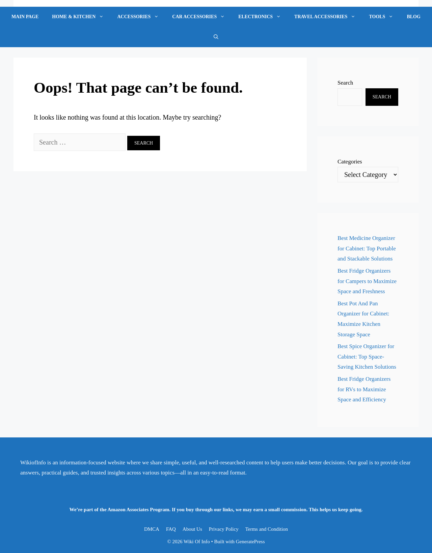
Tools (384, 17)
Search (345, 83)
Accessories (141, 17)
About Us (192, 529)
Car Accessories (202, 17)
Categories (350, 161)
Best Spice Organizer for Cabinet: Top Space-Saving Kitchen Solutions (367, 356)
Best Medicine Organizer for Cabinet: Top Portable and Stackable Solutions (367, 248)
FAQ (171, 529)
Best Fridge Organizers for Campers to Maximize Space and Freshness (367, 281)
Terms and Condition (266, 529)
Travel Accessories (328, 17)
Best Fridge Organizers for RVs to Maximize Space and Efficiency (364, 389)
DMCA (151, 529)
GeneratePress (250, 541)
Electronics (263, 17)
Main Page (24, 16)
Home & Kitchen (81, 17)
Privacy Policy (224, 529)
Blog (413, 16)
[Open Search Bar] (216, 37)
